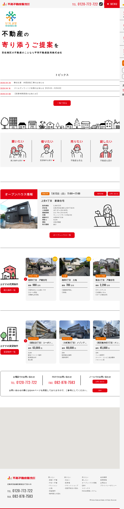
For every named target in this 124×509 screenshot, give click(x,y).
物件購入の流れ (55, 493)
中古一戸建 (53, 483)
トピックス (86, 488)
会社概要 (103, 477)
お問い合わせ (113, 194)
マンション (53, 485)
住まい (67, 480)
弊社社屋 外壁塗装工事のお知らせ (30, 83)
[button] (25, 279)
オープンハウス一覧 (62, 235)
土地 (50, 488)
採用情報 (103, 480)
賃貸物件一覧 (10, 352)
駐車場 (67, 483)
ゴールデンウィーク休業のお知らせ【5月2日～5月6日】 (38, 88)
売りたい (85, 477)
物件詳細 (100, 194)
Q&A (99, 390)
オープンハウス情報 (89, 483)
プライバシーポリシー (108, 485)
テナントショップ (71, 485)
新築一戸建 (53, 480)
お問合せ (103, 483)
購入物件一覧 (10, 290)
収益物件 (52, 491)
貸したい (85, 480)
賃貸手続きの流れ (71, 488)
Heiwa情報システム (89, 491)
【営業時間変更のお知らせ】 (26, 94)
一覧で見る (62, 103)
